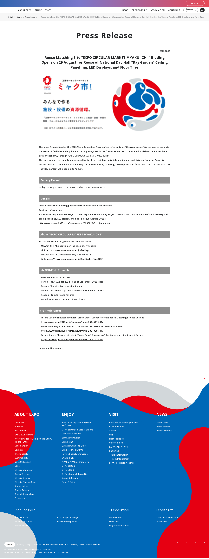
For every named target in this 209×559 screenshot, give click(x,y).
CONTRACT (174, 10)
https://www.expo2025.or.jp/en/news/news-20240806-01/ (72, 330)
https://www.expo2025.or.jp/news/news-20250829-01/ (68, 223)
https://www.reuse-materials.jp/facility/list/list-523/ (74, 258)
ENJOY (38, 10)
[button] (200, 382)
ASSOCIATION (157, 10)
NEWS (125, 10)
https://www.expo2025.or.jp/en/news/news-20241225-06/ (72, 339)
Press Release (31, 17)
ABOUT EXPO (25, 10)
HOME (10, 17)
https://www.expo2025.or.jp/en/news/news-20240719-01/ (72, 321)
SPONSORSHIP (139, 10)
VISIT (48, 10)
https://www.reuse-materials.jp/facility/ (67, 250)
